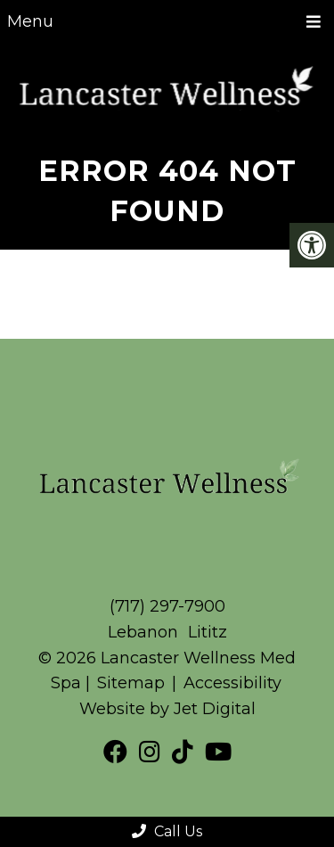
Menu (30, 21)
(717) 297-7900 (167, 606)
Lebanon (145, 632)
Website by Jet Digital (167, 709)
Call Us (167, 831)
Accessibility (232, 683)
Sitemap (131, 683)
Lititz (207, 632)
